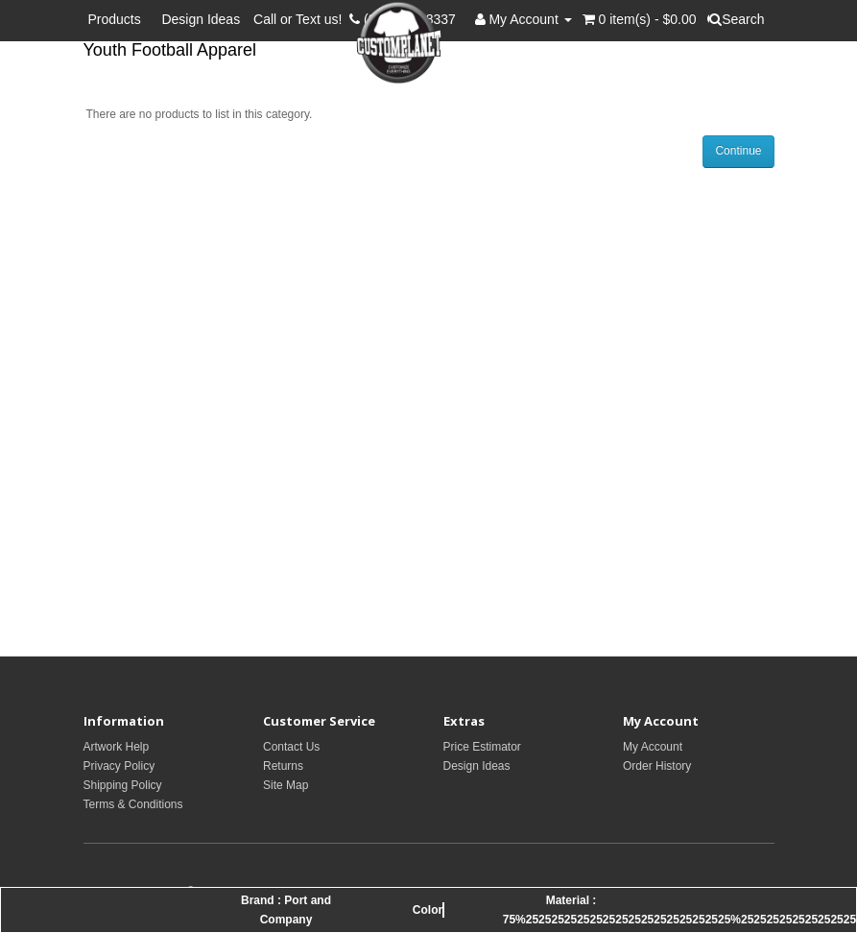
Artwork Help (116, 747)
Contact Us (291, 747)
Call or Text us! (301, 19)
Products (118, 19)
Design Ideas (200, 19)
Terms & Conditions (133, 804)
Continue (738, 150)
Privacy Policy (119, 766)
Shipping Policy (122, 785)
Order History (657, 766)
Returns (283, 766)
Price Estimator (482, 747)
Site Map (285, 785)
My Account (652, 747)
